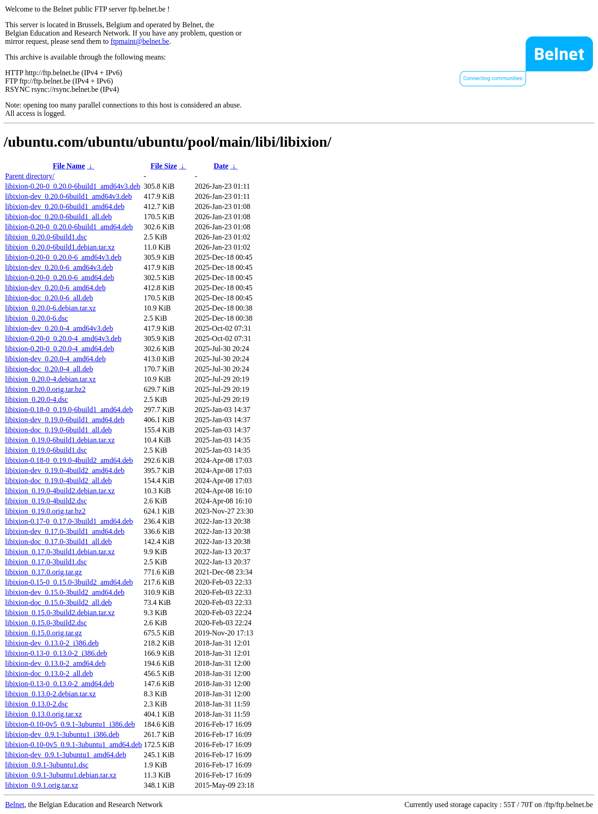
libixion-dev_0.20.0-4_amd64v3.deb (59, 328)
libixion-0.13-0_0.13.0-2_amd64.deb (59, 684)
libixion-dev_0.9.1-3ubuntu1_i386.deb (62, 734)
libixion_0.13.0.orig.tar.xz (43, 714)
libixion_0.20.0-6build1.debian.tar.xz (60, 247)
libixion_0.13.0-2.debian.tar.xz (50, 694)
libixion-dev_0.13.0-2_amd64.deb (55, 663)
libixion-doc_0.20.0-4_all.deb (49, 369)
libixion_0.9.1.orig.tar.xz (41, 785)
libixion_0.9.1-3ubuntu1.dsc (47, 765)
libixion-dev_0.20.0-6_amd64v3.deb (59, 267)
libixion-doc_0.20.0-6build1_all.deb (58, 217)
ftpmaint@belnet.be (140, 41)
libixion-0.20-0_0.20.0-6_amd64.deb (59, 277)
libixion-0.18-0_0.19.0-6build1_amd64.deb (69, 409)
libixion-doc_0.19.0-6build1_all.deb (58, 430)
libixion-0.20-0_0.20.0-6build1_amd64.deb (69, 227)
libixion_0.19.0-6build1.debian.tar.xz (60, 440)
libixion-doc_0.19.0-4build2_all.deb (58, 481)
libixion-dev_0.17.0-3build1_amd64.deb (64, 531)
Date (220, 166)
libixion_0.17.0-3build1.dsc (46, 562)
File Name (69, 166)
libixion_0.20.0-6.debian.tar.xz (50, 308)
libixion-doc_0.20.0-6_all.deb (49, 298)
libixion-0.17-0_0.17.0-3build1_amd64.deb (69, 521)
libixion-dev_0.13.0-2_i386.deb (52, 643)
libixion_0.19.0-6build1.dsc (46, 450)
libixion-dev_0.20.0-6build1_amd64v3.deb (68, 196)
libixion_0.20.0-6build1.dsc (46, 237)
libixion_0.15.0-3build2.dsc (46, 623)
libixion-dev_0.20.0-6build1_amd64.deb (64, 206)
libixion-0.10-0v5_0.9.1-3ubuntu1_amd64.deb (73, 744)
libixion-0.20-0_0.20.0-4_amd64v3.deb (63, 338)
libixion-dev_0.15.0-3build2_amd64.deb (64, 592)
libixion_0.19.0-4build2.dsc (46, 501)
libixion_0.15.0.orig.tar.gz (43, 633)
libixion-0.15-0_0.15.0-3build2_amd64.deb (69, 582)
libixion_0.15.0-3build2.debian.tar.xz (60, 612)
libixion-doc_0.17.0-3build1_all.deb (58, 541)
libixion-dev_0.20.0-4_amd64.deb (55, 359)
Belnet (14, 804)
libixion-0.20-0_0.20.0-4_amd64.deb (59, 349)
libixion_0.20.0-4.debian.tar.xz (50, 379)
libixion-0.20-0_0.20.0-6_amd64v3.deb (63, 257)
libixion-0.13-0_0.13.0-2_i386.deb (56, 653)
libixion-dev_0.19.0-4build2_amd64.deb (64, 470)
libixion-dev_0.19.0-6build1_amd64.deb (64, 420)
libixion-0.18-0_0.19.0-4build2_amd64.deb (69, 460)
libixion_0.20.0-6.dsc (36, 318)
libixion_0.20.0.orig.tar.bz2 (45, 389)
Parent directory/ (29, 176)
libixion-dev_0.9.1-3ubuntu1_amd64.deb (65, 755)
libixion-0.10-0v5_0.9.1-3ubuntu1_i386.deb (70, 724)
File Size (164, 166)
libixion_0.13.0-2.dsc (36, 704)
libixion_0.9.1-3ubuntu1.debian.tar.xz (60, 775)
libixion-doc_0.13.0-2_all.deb (49, 673)
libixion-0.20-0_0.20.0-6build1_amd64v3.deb (72, 186)
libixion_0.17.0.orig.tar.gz (43, 572)
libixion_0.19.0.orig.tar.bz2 (45, 511)
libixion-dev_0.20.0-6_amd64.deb (55, 288)
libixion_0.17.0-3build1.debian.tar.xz (60, 552)
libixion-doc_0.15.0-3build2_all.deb (58, 602)
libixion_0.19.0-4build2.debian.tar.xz (60, 491)
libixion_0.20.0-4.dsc (36, 399)
